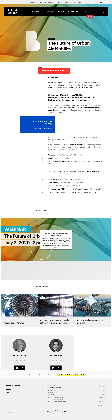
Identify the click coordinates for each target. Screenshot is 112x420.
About (39, 374)
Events (49, 374)
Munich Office (51, 361)
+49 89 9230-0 (58, 398)
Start (29, 374)
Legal (103, 390)
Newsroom (101, 386)
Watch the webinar (54, 70)
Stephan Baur (56, 355)
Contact (102, 405)
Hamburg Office (15, 361)
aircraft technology (68, 85)
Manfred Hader (19, 355)
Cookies (102, 402)
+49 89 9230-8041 (55, 362)
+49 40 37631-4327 (19, 362)
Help (104, 394)
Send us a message (59, 402)
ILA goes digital (78, 137)
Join (7, 393)
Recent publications (13, 386)
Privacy (102, 398)
